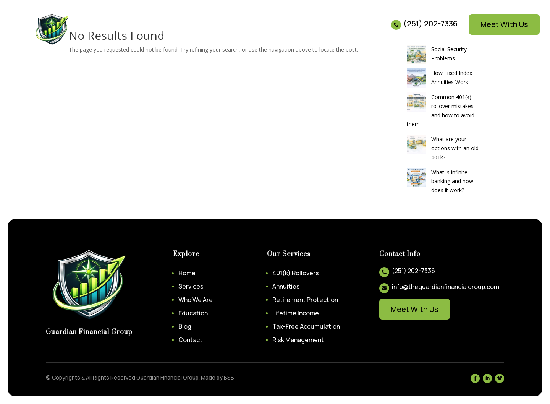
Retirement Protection (305, 299)
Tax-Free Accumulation (306, 326)
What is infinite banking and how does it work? (452, 181)
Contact (245, 29)
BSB (229, 377)
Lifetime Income (295, 313)
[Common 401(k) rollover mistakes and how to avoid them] (416, 103)
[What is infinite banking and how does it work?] (416, 179)
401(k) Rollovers (295, 273)
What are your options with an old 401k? (455, 148)
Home (89, 29)
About (156, 29)
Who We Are (195, 299)
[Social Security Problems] (416, 56)
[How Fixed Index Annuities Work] (416, 79)
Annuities (286, 286)
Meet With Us (504, 24)
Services (118, 29)
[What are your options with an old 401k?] (416, 145)
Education (188, 29)
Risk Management (298, 340)
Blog (217, 29)
